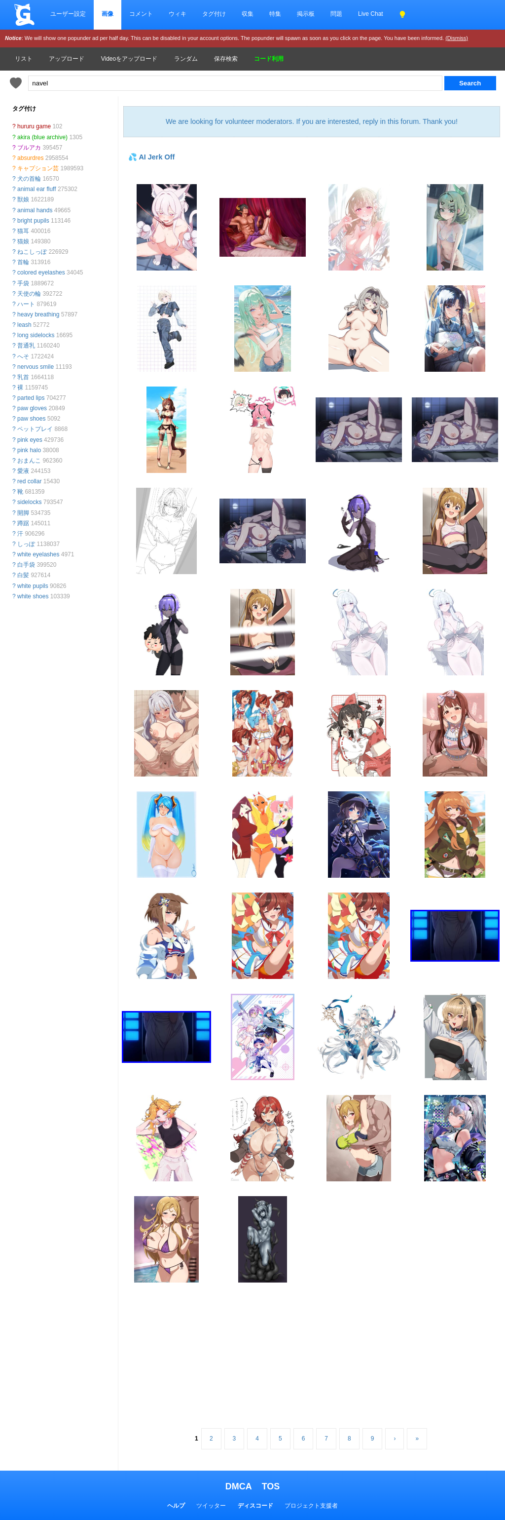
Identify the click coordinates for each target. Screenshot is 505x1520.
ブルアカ (29, 147)
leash (24, 324)
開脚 (23, 512)
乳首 (23, 377)
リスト (24, 58)
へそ (23, 356)
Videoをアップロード (129, 58)
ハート (26, 304)
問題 (336, 13)
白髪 (23, 575)
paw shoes (31, 418)
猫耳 (23, 231)
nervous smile (35, 366)
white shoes (32, 596)
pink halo (29, 450)
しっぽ (26, 544)
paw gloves (32, 408)
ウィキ (177, 13)
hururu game (34, 126)
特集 (275, 13)
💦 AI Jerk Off (151, 157)
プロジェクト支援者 (311, 1505)
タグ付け (214, 13)
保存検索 (226, 58)
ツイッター (211, 1505)
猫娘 (23, 241)
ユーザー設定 (68, 13)
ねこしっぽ (32, 251)
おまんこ (29, 460)
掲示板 (306, 13)
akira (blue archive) (42, 137)
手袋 (23, 283)
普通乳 (26, 345)
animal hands (34, 210)
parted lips (30, 397)
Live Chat (370, 13)
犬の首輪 (29, 178)
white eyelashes (38, 554)
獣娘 (23, 199)
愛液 (23, 471)
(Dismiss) (456, 38)
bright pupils (33, 220)
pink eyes (29, 439)
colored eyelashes (41, 272)
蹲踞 (23, 523)
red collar (29, 481)
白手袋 (26, 564)
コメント (141, 13)
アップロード (66, 58)
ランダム (186, 58)
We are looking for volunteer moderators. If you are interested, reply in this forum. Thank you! (312, 121)
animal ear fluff (36, 189)
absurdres (30, 158)
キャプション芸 (38, 168)
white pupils (32, 586)
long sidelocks (35, 335)
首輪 (23, 262)
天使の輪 (29, 293)
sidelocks (29, 502)
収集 (247, 13)
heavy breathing (38, 314)
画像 (107, 13)
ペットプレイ (35, 429)
